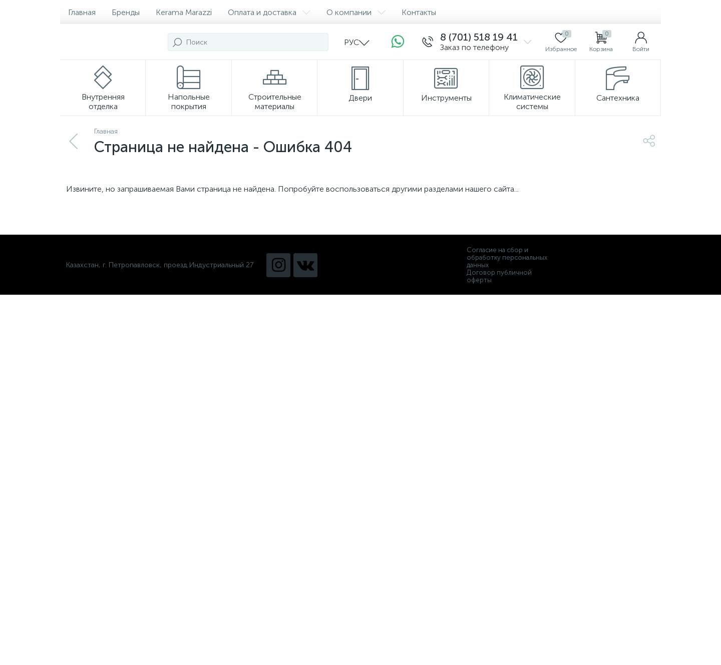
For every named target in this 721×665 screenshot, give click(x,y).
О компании (356, 12)
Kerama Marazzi (184, 12)
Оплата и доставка (269, 12)
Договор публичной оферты (499, 276)
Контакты (419, 12)
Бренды (126, 12)
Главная (82, 12)
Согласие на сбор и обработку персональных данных (507, 257)
